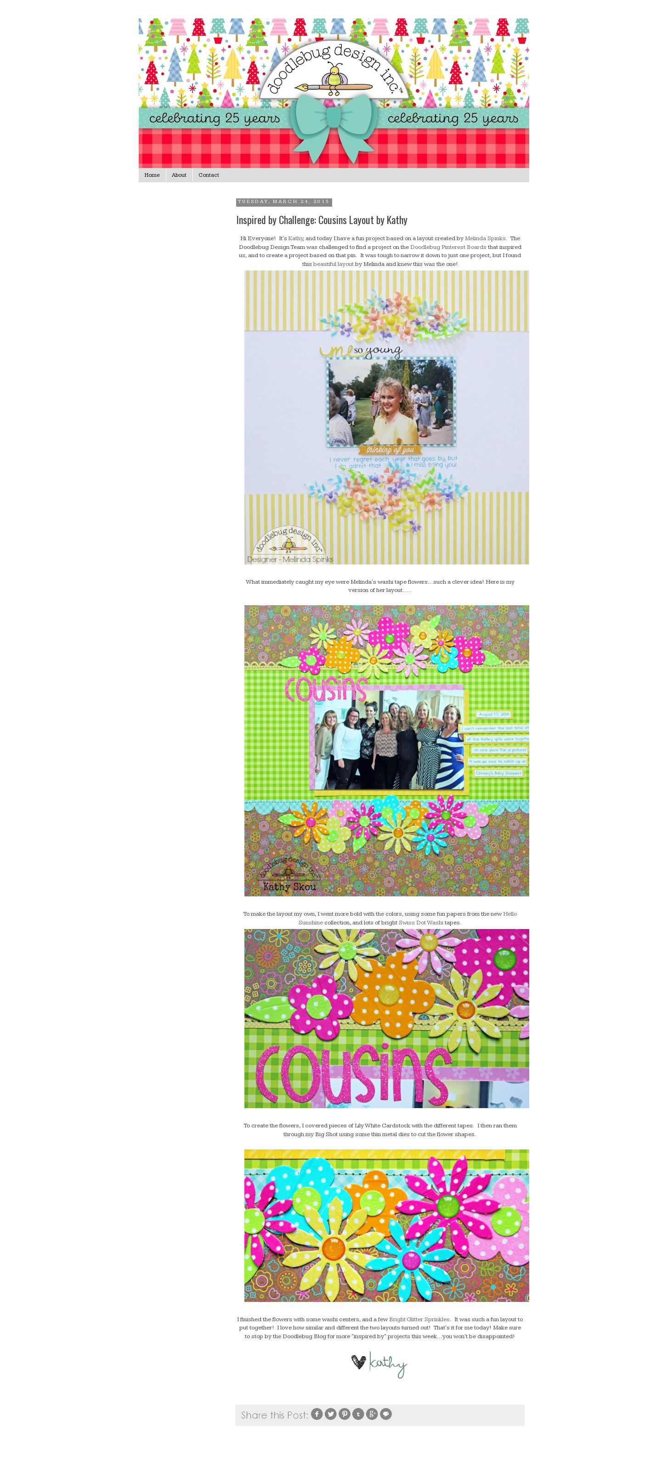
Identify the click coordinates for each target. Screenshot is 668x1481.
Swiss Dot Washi (421, 922)
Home (152, 175)
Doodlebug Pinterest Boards (448, 247)
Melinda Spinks (485, 238)
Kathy (296, 238)
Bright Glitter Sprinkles (419, 1319)
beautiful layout (333, 264)
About (179, 175)
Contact (208, 175)
